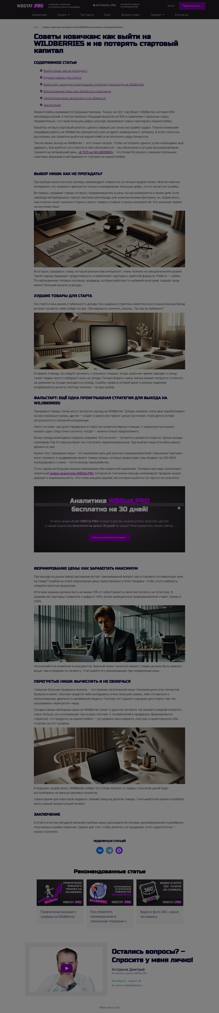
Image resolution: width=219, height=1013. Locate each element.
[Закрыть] (177, 506)
